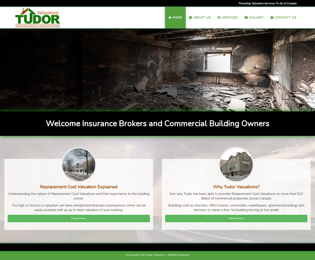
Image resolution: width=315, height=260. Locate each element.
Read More (78, 218)
